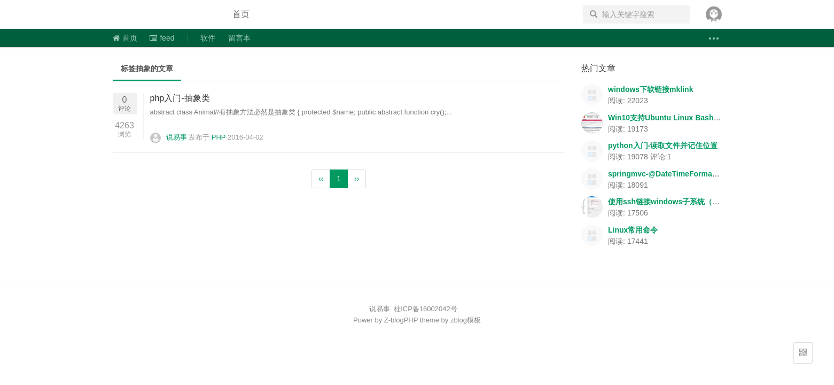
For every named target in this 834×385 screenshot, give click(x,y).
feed (162, 38)
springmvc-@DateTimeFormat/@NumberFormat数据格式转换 (715, 174)
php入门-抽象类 (180, 98)
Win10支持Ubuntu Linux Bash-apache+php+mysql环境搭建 (712, 117)
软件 (207, 38)
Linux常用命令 (633, 230)
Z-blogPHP (401, 320)
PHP (219, 137)
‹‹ (320, 178)
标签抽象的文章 (147, 68)
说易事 (163, 14)
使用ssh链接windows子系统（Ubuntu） (677, 201)
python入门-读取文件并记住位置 (663, 145)
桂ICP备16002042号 (425, 309)
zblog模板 (465, 320)
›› (356, 178)
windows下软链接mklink (650, 89)
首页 (241, 14)
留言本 (239, 38)
